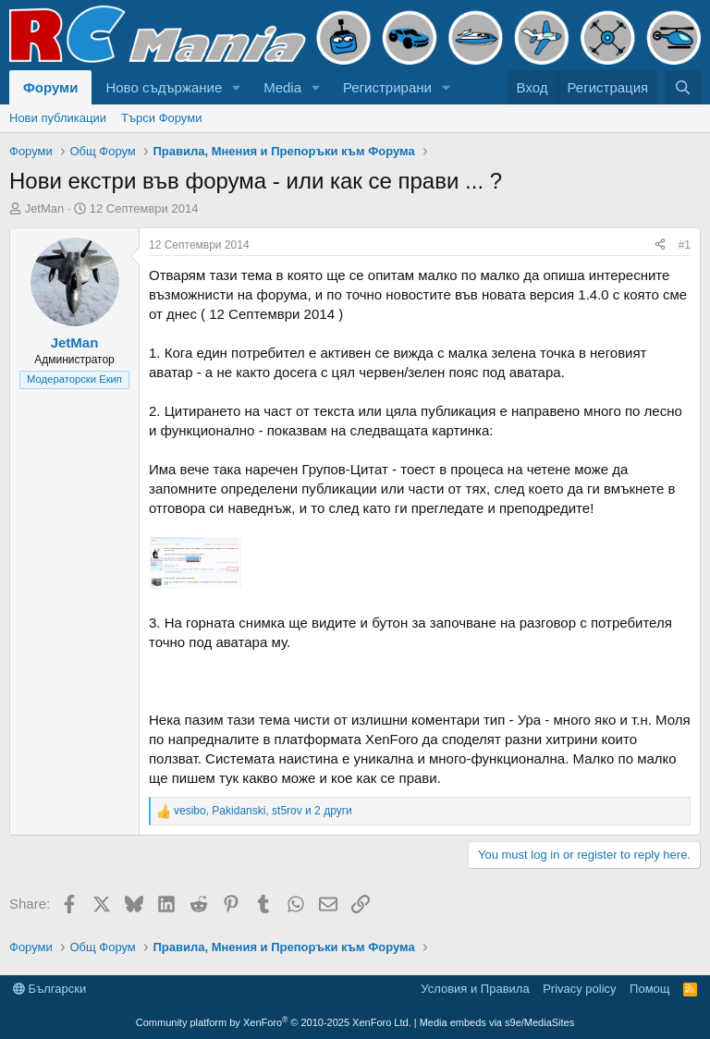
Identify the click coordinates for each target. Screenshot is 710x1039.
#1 (685, 244)
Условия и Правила (475, 989)
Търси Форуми (161, 118)
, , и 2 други (263, 810)
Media (282, 87)
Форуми (50, 87)
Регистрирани (387, 87)
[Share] (660, 245)
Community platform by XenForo (273, 1022)
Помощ (649, 989)
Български (49, 989)
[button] (237, 87)
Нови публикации (57, 118)
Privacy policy (579, 989)
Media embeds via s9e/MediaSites (497, 1022)
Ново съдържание (163, 87)
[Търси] (683, 87)
